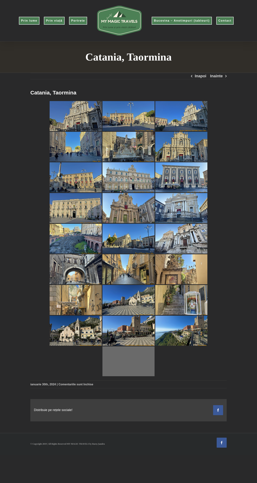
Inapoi (200, 76)
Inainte (216, 76)
